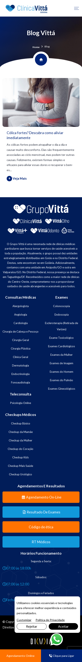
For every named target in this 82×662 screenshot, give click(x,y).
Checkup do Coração (20, 449)
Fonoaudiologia (20, 382)
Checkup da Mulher (20, 440)
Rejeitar (31, 626)
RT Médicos (41, 542)
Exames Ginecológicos (61, 388)
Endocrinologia (20, 374)
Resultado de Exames (41, 512)
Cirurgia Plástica (20, 348)
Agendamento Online (20, 655)
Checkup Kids (20, 457)
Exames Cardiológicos (61, 346)
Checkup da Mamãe (21, 432)
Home (36, 47)
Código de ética (41, 527)
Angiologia (20, 314)
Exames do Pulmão (61, 380)
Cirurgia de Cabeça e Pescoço (20, 331)
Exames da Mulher (61, 354)
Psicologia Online (20, 403)
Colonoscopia (61, 306)
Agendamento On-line (41, 497)
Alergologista (20, 306)
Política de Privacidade (50, 620)
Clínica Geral (20, 357)
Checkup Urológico (20, 474)
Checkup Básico (20, 423)
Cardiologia (21, 323)
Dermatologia (20, 365)
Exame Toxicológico (61, 337)
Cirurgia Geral (20, 340)
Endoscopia (62, 314)
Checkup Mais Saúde (20, 465)
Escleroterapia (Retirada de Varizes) (61, 326)
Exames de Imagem (61, 363)
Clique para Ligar (61, 655)
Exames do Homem (61, 371)
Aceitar (63, 626)
